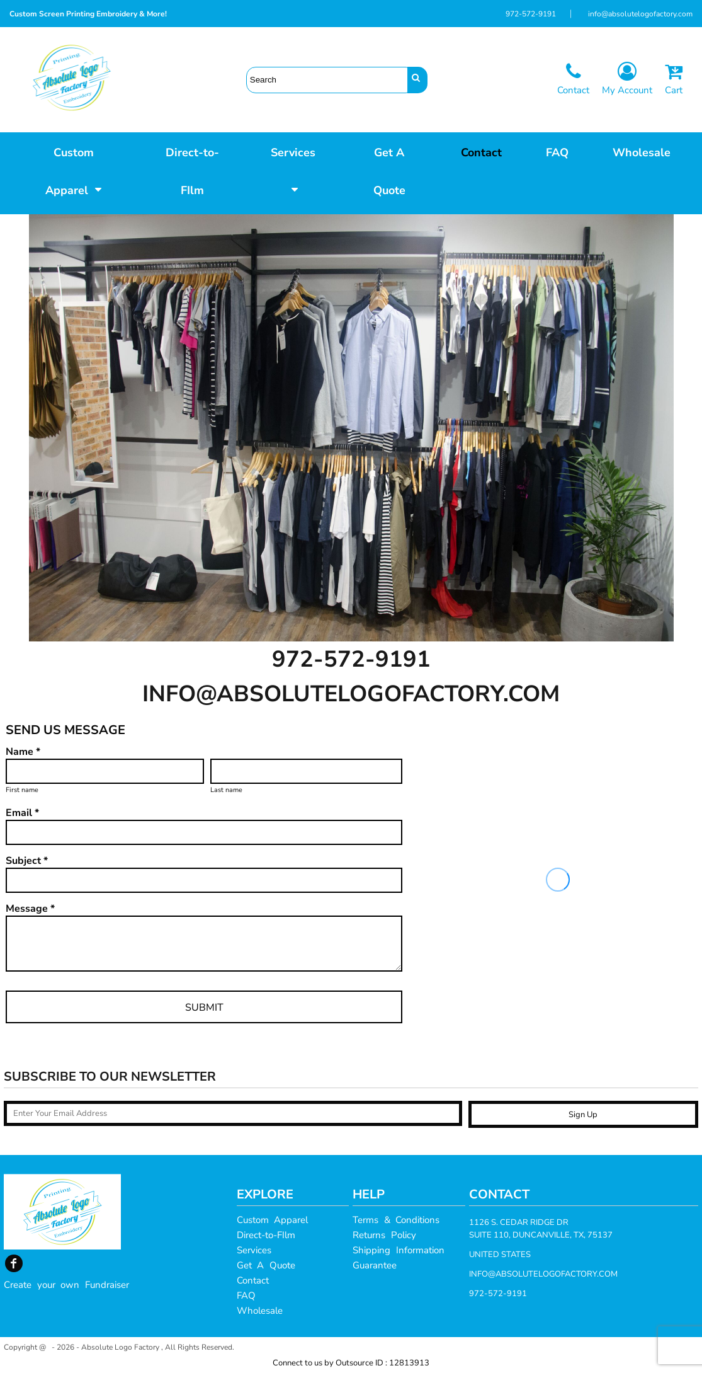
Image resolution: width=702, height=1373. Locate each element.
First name (22, 790)
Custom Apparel (273, 1220)
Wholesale (260, 1310)
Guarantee (375, 1265)
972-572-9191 (531, 14)
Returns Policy (384, 1235)
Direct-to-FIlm (266, 1235)
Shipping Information (398, 1250)
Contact (253, 1280)
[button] (73, 170)
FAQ (246, 1295)
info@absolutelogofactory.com (640, 14)
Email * (22, 813)
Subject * (27, 861)
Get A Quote (266, 1265)
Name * (23, 752)
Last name (226, 790)
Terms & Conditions (396, 1220)
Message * (30, 909)
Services (254, 1250)
